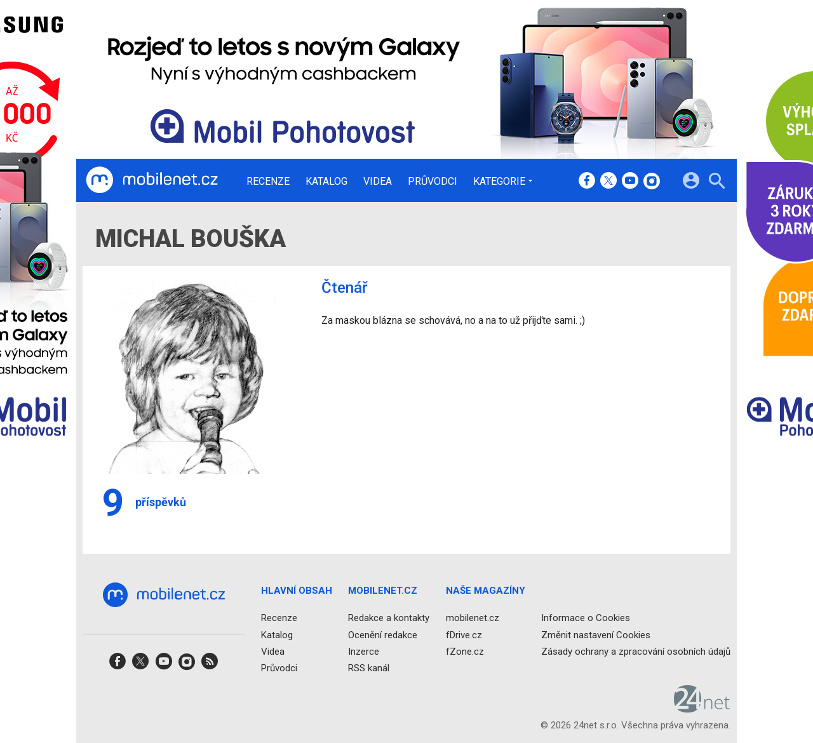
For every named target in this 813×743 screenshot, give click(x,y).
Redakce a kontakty (388, 618)
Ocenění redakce (382, 635)
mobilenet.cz (472, 618)
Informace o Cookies (585, 618)
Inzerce (363, 651)
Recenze (268, 182)
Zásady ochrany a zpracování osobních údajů (635, 651)
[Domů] (152, 180)
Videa (377, 182)
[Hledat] (717, 182)
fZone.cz (465, 651)
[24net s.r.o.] (702, 708)
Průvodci (432, 182)
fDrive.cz (464, 635)
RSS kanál (368, 668)
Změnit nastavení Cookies (595, 635)
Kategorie (499, 181)
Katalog (326, 182)
